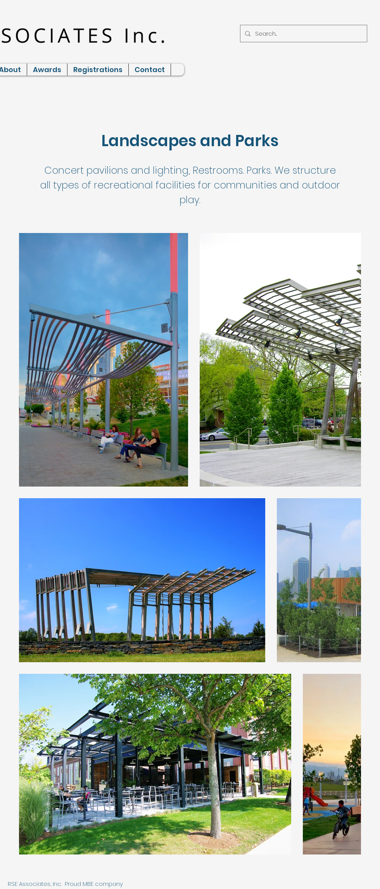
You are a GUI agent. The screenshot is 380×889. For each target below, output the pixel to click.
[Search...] (303, 33)
